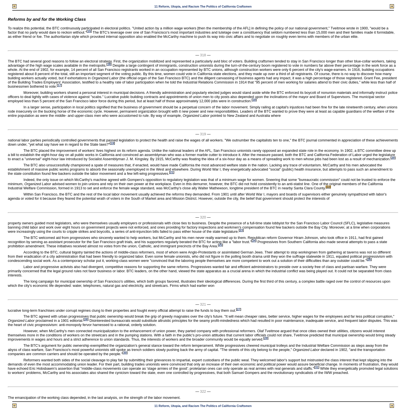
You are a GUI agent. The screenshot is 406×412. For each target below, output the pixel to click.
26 (369, 259)
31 (316, 367)
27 (238, 309)
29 (265, 338)
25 (220, 244)
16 (109, 64)
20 (393, 157)
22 (328, 186)
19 (112, 143)
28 (85, 319)
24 (253, 240)
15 (89, 31)
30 (125, 352)
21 (171, 172)
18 (254, 99)
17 (59, 85)
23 (241, 230)
